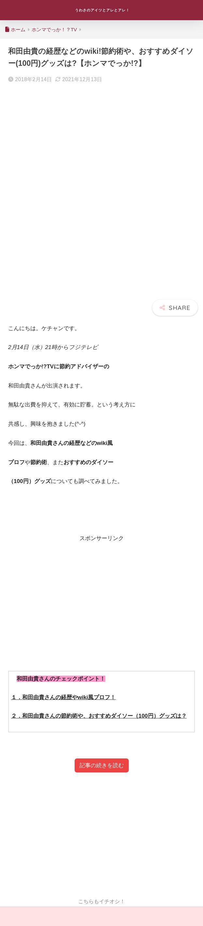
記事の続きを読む (102, 765)
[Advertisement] (101, 597)
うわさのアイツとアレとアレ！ (102, 10)
